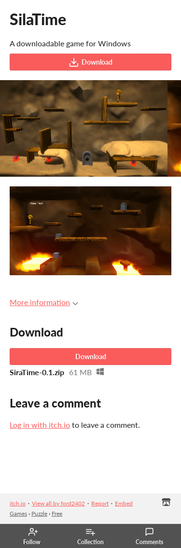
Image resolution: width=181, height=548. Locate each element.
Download (90, 62)
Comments (149, 536)
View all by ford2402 (58, 503)
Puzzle (39, 513)
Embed (124, 503)
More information (44, 302)
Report (100, 503)
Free (57, 513)
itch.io (18, 503)
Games (18, 513)
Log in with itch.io (40, 424)
